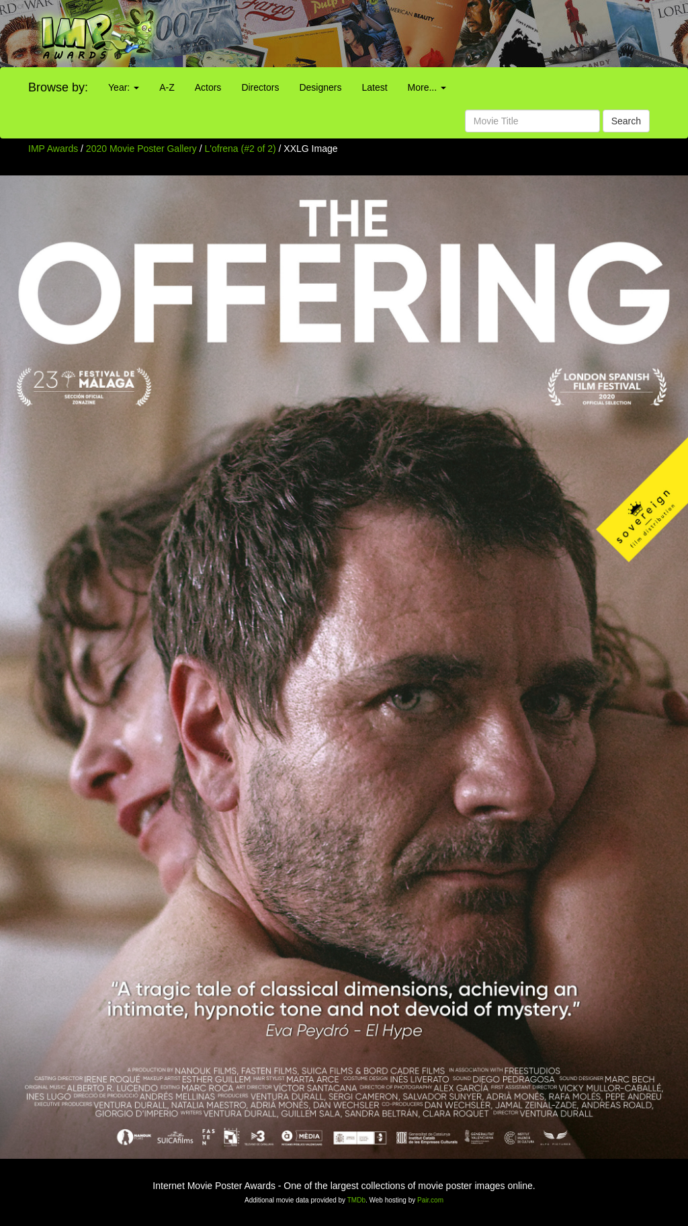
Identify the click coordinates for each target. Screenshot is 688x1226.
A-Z (167, 87)
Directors (260, 87)
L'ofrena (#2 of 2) (240, 148)
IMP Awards (53, 148)
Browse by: (58, 87)
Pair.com (430, 1200)
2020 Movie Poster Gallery (141, 148)
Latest (374, 87)
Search (626, 121)
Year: (123, 87)
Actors (208, 87)
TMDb (356, 1200)
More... (427, 87)
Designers (320, 87)
